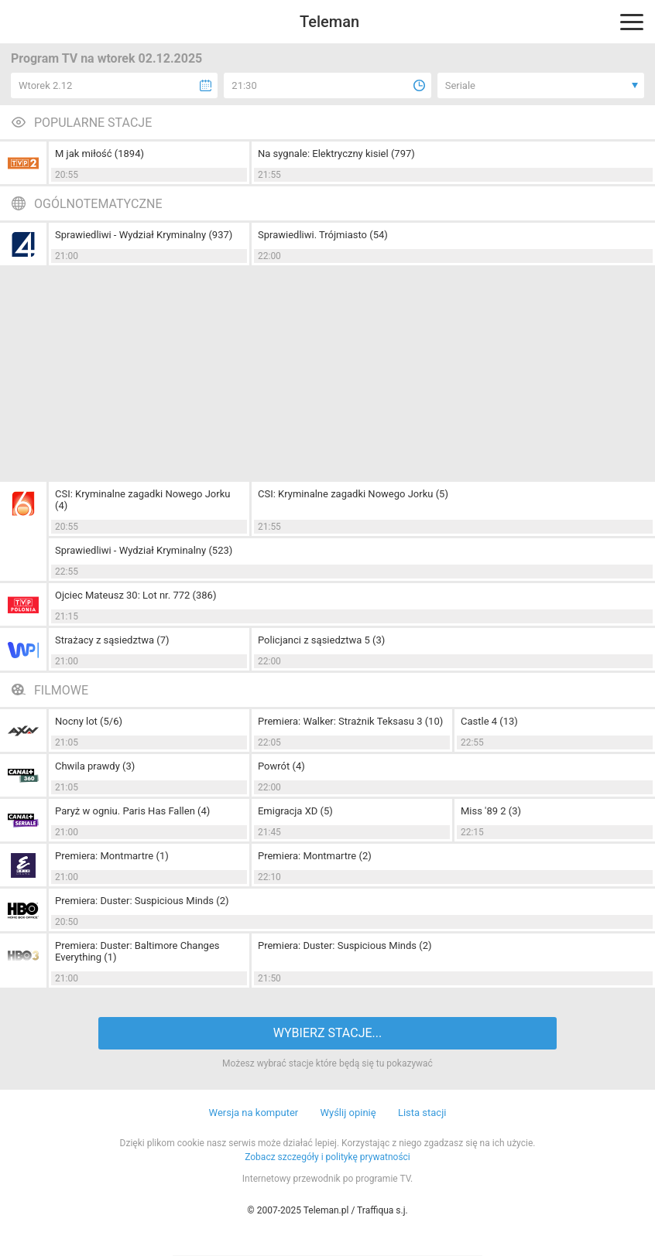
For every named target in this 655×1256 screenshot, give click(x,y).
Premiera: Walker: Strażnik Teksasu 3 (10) (350, 721)
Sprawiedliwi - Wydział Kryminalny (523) (143, 550)
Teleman (329, 21)
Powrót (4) (281, 766)
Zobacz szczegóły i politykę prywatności (327, 1157)
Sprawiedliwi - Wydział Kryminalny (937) (143, 235)
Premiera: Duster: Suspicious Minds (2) (142, 900)
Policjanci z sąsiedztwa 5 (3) (321, 640)
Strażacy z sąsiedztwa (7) (112, 640)
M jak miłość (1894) (99, 153)
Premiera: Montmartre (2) (315, 856)
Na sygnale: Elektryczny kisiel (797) (336, 153)
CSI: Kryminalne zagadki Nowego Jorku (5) (353, 494)
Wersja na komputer (254, 1112)
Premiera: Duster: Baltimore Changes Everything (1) (137, 951)
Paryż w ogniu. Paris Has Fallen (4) (132, 811)
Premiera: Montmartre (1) (112, 856)
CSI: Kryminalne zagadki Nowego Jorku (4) (142, 499)
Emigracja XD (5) (295, 811)
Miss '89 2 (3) (491, 811)
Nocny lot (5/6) (88, 721)
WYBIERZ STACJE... (327, 1033)
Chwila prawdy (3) (95, 766)
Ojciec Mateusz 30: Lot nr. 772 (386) (135, 595)
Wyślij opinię (348, 1112)
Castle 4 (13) (489, 721)
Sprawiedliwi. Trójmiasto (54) (323, 235)
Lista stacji (422, 1112)
